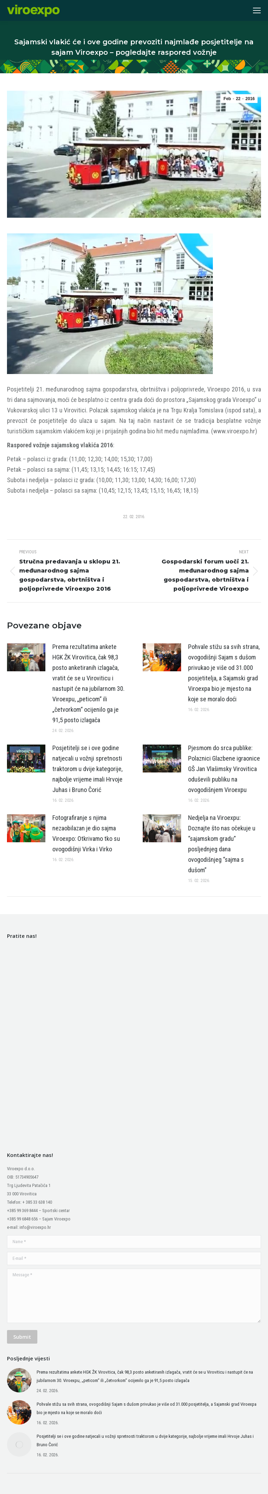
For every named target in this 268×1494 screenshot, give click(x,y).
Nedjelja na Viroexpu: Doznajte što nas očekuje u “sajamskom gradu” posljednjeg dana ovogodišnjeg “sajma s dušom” (221, 844)
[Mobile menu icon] (257, 10)
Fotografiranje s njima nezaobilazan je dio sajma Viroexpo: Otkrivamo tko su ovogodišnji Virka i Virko (86, 833)
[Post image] (26, 657)
